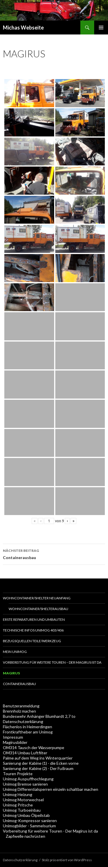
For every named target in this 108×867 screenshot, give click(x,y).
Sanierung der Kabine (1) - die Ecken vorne (41, 763)
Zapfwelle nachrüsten (25, 836)
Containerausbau (54, 553)
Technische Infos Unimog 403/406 (33, 630)
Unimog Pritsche (18, 804)
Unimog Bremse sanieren (25, 784)
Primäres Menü (101, 27)
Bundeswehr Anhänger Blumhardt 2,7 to (39, 716)
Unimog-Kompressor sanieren (30, 820)
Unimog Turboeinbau (22, 810)
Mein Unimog (15, 651)
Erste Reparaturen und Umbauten (34, 619)
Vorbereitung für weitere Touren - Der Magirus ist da (50, 830)
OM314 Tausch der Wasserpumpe (33, 747)
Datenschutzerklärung (23, 721)
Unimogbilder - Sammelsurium (29, 825)
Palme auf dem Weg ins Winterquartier (38, 757)
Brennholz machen (19, 711)
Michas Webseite (23, 27)
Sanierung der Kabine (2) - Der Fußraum (38, 768)
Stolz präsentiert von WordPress (67, 860)
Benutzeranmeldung (21, 705)
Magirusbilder (15, 742)
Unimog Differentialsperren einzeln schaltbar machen (50, 789)
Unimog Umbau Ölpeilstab (26, 815)
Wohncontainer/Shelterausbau (38, 609)
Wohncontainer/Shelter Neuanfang (37, 598)
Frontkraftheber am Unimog (28, 731)
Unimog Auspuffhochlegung (28, 778)
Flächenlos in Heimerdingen (27, 726)
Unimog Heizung (17, 794)
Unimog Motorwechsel (23, 799)
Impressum (13, 737)
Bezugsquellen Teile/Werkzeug (32, 641)
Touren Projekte (18, 773)
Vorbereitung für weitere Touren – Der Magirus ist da (52, 662)
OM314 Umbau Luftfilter (25, 752)
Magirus (11, 673)
